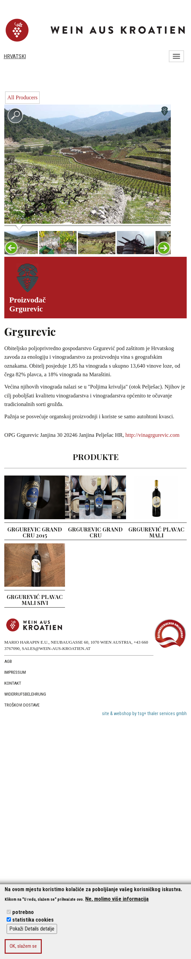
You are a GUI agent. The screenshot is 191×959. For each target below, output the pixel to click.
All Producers (22, 97)
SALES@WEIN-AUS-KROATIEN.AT (56, 648)
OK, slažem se (23, 946)
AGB (8, 661)
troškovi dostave (21, 705)
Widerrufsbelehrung (25, 694)
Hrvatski (15, 56)
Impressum (15, 672)
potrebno (23, 912)
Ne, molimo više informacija (117, 899)
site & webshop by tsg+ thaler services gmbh (144, 713)
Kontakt (12, 683)
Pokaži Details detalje (31, 929)
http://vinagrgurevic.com (152, 435)
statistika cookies (33, 920)
